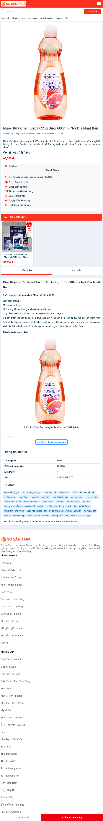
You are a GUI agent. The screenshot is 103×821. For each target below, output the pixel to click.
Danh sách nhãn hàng (12, 599)
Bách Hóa (16, 18)
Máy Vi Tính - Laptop (12, 695)
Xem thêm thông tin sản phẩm (51, 442)
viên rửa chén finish (41, 497)
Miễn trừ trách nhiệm (12, 584)
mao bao (86, 501)
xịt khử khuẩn (73, 501)
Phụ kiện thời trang (11, 812)
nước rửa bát (90, 511)
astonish (60, 501)
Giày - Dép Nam (9, 783)
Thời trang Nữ (8, 761)
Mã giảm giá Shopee (12, 635)
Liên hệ (4, 642)
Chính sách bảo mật (11, 570)
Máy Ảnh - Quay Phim (12, 703)
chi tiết (76, 270)
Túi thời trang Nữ (10, 775)
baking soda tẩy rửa (13, 506)
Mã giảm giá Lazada (11, 628)
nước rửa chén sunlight (15, 515)
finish (69, 506)
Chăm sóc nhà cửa (29, 18)
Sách (3, 732)
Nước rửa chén (62, 18)
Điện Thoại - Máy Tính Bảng (15, 681)
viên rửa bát (64, 492)
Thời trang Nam (9, 753)
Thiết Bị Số (6, 688)
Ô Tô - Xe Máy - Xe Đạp (13, 724)
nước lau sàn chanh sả (38, 515)
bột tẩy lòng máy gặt (31, 492)
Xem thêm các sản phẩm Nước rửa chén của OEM (41, 134)
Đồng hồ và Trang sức (12, 804)
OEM (16, 134)
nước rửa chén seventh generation (65, 511)
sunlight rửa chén (60, 515)
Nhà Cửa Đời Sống (10, 674)
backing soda (77, 497)
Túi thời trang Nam (11, 768)
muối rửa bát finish (55, 506)
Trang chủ (5, 18)
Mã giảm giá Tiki (9, 621)
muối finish (24, 497)
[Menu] (99, 3)
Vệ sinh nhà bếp (46, 18)
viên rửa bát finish (12, 501)
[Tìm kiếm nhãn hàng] (43, 11)
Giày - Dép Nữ (8, 790)
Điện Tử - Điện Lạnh (11, 659)
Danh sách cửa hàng (12, 606)
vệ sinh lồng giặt (11, 492)
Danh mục (6, 592)
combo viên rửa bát (34, 506)
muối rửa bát (10, 497)
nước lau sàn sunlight (81, 515)
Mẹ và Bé (6, 710)
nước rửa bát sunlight (36, 511)
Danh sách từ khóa (11, 613)
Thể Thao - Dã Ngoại (12, 717)
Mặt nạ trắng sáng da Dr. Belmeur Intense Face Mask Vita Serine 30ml (44, 521)
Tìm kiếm (93, 11)
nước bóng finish (31, 501)
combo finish (92, 497)
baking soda (47, 501)
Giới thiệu (26, 270)
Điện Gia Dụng (8, 666)
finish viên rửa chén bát (84, 492)
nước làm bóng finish (14, 511)
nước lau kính (50, 492)
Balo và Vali (7, 797)
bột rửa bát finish (82, 506)
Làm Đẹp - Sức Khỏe (12, 739)
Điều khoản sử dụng (11, 577)
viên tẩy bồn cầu (60, 497)
